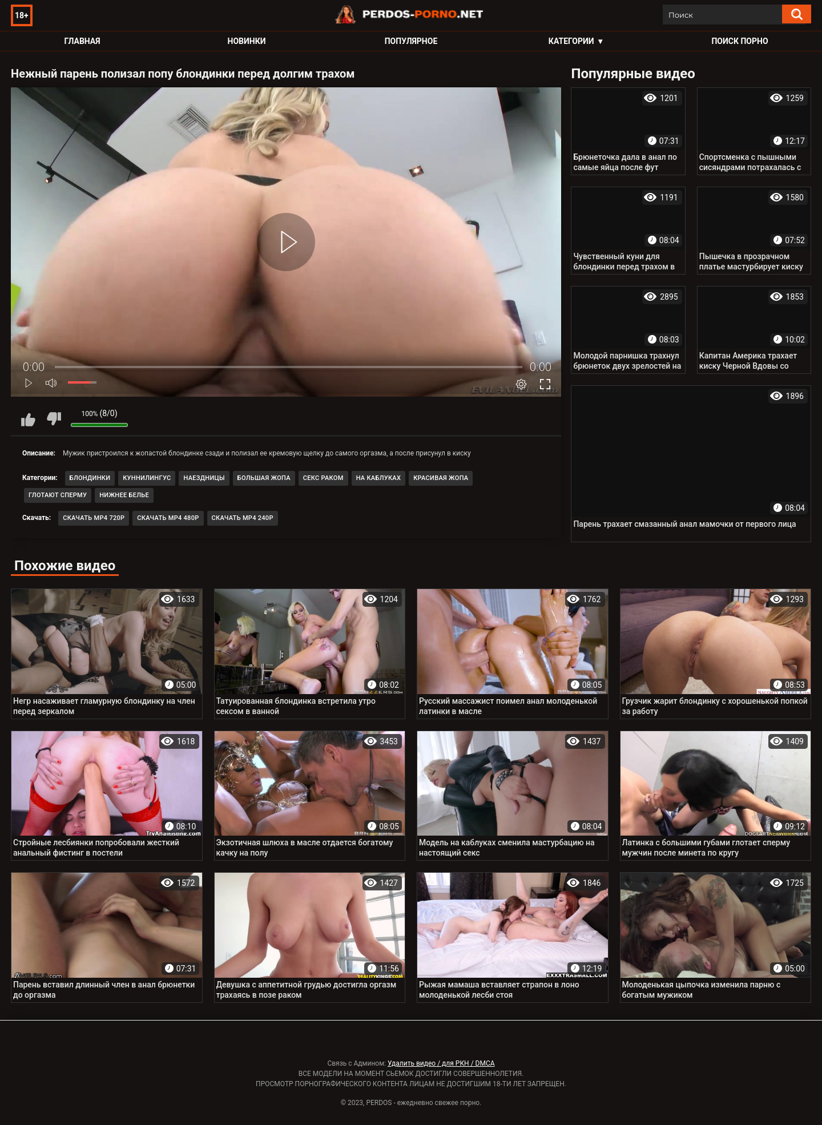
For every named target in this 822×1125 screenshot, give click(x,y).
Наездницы (203, 478)
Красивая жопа (440, 478)
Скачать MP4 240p (242, 518)
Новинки (247, 41)
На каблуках (378, 478)
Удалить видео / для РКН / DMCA (441, 1063)
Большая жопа (264, 478)
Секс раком (323, 478)
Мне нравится (28, 419)
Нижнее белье (124, 495)
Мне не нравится (53, 419)
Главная (82, 41)
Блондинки (90, 478)
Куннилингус (147, 478)
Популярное (411, 41)
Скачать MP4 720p (93, 518)
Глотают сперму (58, 495)
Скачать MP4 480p (168, 518)
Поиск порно (739, 41)
